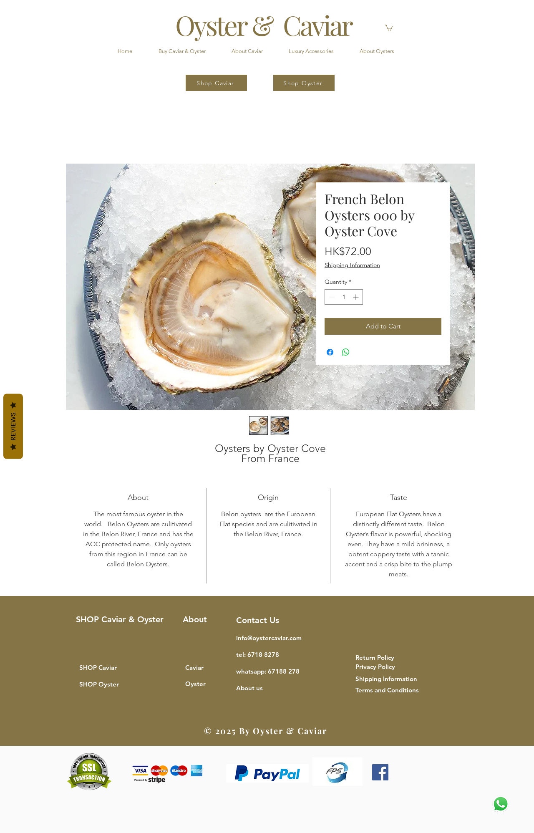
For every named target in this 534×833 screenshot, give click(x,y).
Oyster (195, 684)
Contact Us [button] (257, 620)
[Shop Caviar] (216, 83)
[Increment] (356, 297)
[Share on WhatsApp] (346, 352)
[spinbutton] (343, 297)
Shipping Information (352, 265)
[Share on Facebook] (330, 352)
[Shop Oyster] (304, 83)
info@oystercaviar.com (269, 638)
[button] (389, 27)
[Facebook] (380, 772)
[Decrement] (331, 297)
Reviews (13, 426)
